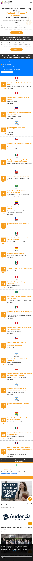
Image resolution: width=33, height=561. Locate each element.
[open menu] (31, 2)
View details (10, 88)
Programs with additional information (13, 67)
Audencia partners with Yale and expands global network (16, 528)
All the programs (7, 64)
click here (15, 551)
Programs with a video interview (11, 69)
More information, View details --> (9, 473)
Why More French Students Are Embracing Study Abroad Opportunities (16, 504)
